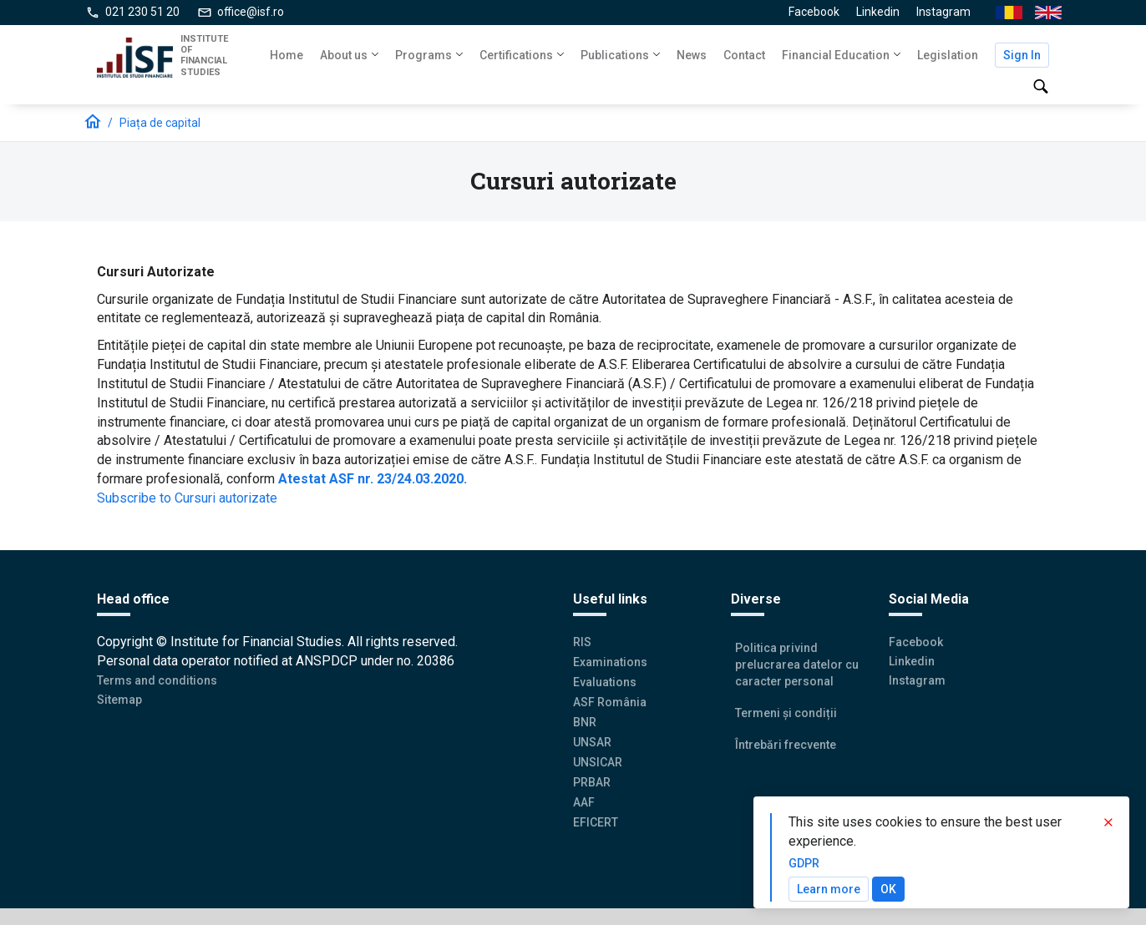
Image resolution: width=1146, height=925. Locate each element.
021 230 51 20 (142, 11)
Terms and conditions (157, 680)
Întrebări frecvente (785, 744)
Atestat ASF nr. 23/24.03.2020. (372, 479)
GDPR (804, 863)
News (692, 55)
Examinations (610, 662)
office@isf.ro (250, 11)
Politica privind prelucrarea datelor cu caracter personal (797, 664)
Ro (1003, 13)
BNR (584, 722)
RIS (582, 642)
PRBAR (592, 782)
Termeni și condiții (786, 713)
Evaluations (604, 682)
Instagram (943, 11)
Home (286, 55)
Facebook (814, 11)
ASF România (610, 702)
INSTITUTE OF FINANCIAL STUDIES (204, 55)
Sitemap (119, 699)
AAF (584, 802)
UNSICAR (597, 762)
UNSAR (592, 742)
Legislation (947, 55)
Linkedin (878, 11)
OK (888, 889)
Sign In (1022, 55)
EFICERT (595, 822)
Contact (744, 55)
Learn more (828, 889)
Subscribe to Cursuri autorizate (187, 498)
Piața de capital (159, 122)
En (1041, 13)
